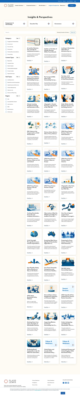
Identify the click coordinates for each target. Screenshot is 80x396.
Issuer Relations (70, 1)
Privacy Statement (35, 386)
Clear (17, 38)
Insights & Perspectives (54, 5)
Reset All (73, 32)
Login (75, 1)
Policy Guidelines (51, 386)
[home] (8, 5)
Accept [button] (63, 393)
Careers (64, 1)
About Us (60, 1)
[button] (19, 5)
